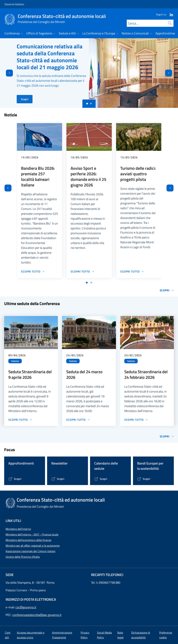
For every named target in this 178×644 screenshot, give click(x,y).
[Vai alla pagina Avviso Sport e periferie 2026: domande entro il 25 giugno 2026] (82, 271)
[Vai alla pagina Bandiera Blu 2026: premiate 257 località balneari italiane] (33, 271)
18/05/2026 (79, 157)
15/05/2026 (129, 157)
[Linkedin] (170, 14)
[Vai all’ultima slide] (8, 188)
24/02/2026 (133, 355)
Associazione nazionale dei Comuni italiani (30, 551)
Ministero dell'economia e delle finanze (28, 540)
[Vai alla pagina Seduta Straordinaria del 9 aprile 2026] (20, 420)
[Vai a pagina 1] (87, 282)
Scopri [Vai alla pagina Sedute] (167, 436)
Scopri (24, 99)
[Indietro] (6, 73)
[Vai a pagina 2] (91, 282)
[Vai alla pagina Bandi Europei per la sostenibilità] (143, 479)
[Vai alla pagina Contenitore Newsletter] (57, 479)
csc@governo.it (25, 607)
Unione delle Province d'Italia (23, 557)
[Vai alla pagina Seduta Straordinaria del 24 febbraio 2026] (136, 420)
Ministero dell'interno (18, 529)
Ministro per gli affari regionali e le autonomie (33, 545)
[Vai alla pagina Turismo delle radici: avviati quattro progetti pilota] (132, 271)
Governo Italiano (14, 4)
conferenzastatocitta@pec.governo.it (36, 615)
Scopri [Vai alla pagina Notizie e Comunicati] (167, 290)
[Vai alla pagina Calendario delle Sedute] (100, 479)
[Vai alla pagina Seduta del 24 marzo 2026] (78, 420)
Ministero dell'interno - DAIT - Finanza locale (32, 534)
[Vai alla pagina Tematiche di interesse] (14, 479)
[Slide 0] (87, 104)
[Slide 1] (91, 104)
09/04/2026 (17, 355)
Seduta (15, 361)
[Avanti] (171, 73)
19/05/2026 (29, 157)
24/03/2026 (75, 355)
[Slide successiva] (170, 188)
